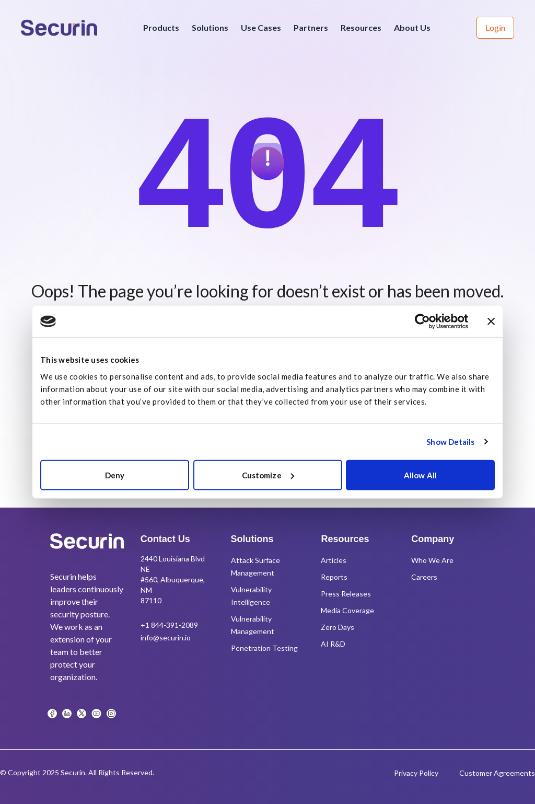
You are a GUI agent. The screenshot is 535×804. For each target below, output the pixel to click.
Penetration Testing (264, 648)
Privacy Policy (416, 772)
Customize (268, 474)
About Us (412, 27)
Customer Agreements (497, 772)
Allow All (420, 474)
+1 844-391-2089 (169, 625)
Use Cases (261, 27)
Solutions (210, 27)
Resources (361, 27)
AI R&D (333, 643)
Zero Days (337, 627)
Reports (334, 576)
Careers (424, 576)
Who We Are (432, 560)
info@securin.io (166, 637)
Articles (333, 560)
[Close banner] (491, 321)
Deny (114, 474)
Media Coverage (347, 610)
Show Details (450, 441)
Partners (311, 27)
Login (495, 27)
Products (161, 27)
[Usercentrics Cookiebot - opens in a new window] (422, 321)
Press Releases (346, 593)
